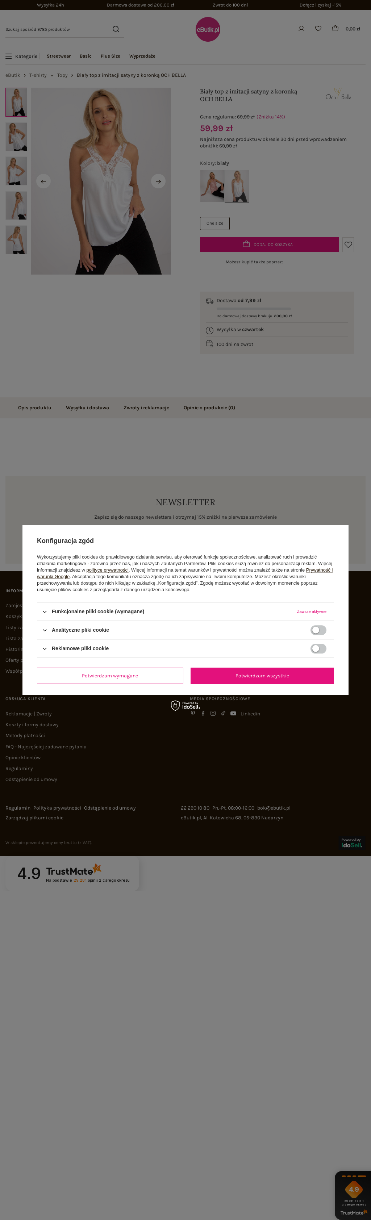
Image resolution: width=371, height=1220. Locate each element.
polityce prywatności (108, 570)
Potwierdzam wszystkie (262, 676)
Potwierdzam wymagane (110, 676)
